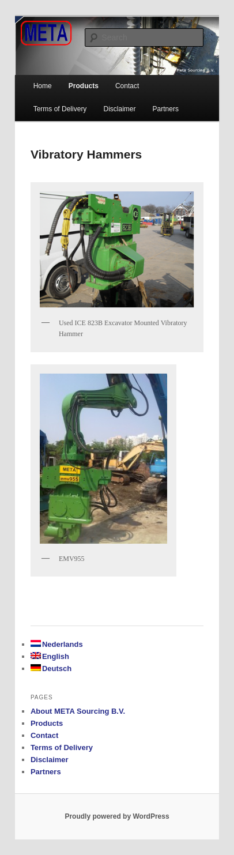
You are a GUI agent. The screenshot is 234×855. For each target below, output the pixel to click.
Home (42, 86)
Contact (44, 735)
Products (84, 86)
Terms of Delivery (60, 109)
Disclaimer (119, 109)
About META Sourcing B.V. (78, 711)
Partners (166, 109)
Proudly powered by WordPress (117, 816)
